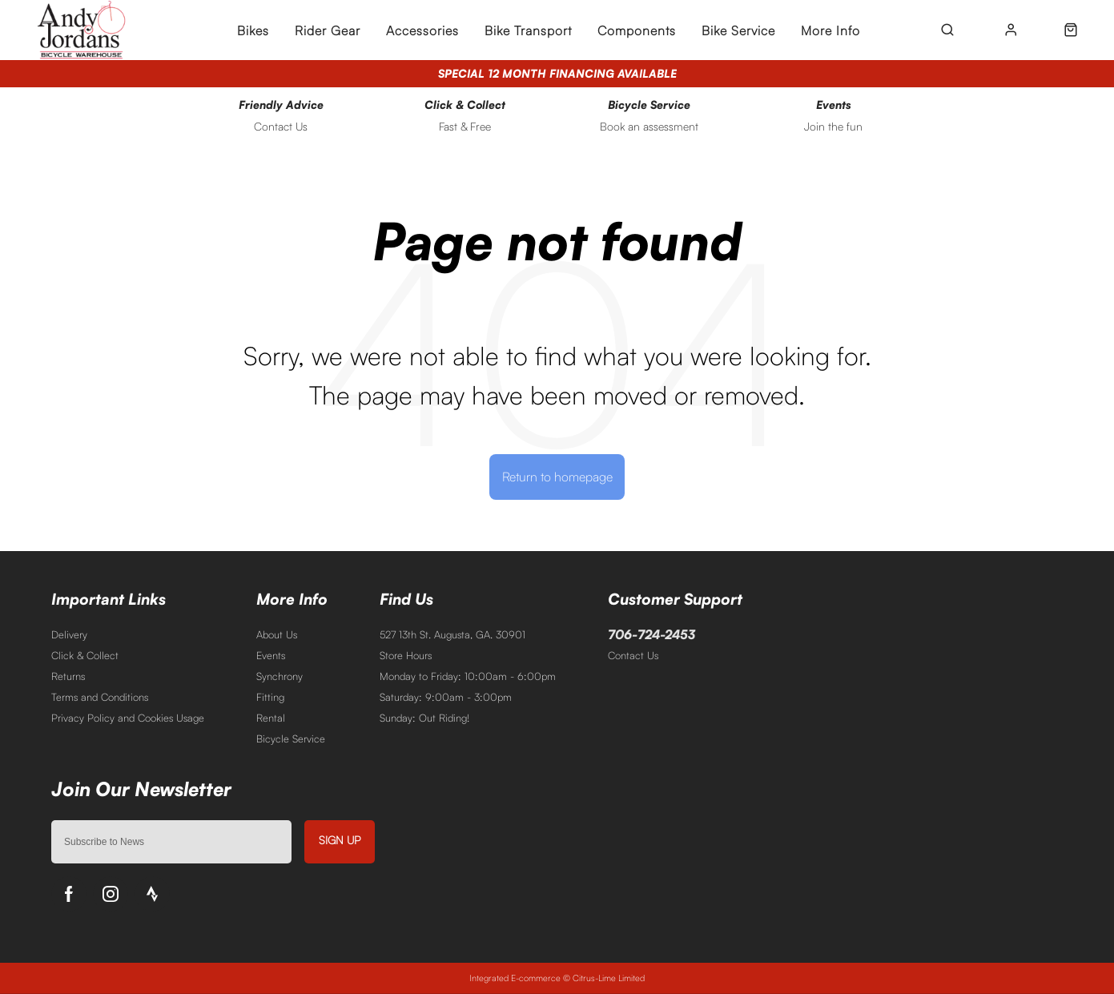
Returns (68, 676)
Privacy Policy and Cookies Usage (127, 717)
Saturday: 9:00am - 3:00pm (446, 696)
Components (636, 30)
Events (270, 655)
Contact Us (633, 655)
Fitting (270, 696)
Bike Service (738, 30)
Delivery (69, 634)
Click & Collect (85, 655)
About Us (276, 634)
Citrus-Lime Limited (609, 978)
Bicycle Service (290, 738)
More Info (830, 30)
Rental (270, 717)
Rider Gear (327, 30)
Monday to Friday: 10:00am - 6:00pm (468, 676)
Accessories (422, 30)
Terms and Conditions (99, 696)
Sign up (339, 840)
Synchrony (279, 676)
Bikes (253, 30)
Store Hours (406, 655)
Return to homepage (557, 477)
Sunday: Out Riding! (424, 717)
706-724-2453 (651, 634)
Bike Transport (528, 30)
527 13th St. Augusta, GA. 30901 (452, 634)
